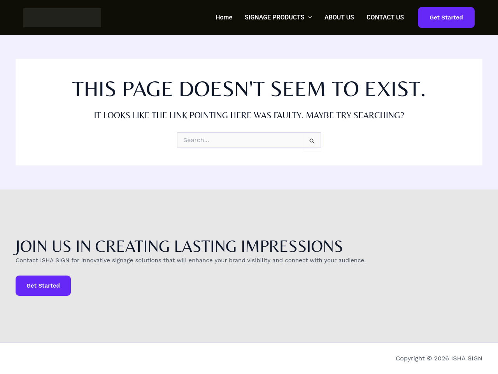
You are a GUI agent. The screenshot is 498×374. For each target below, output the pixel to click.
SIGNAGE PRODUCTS (278, 17)
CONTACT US (385, 17)
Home (224, 17)
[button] (308, 17)
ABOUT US (339, 17)
